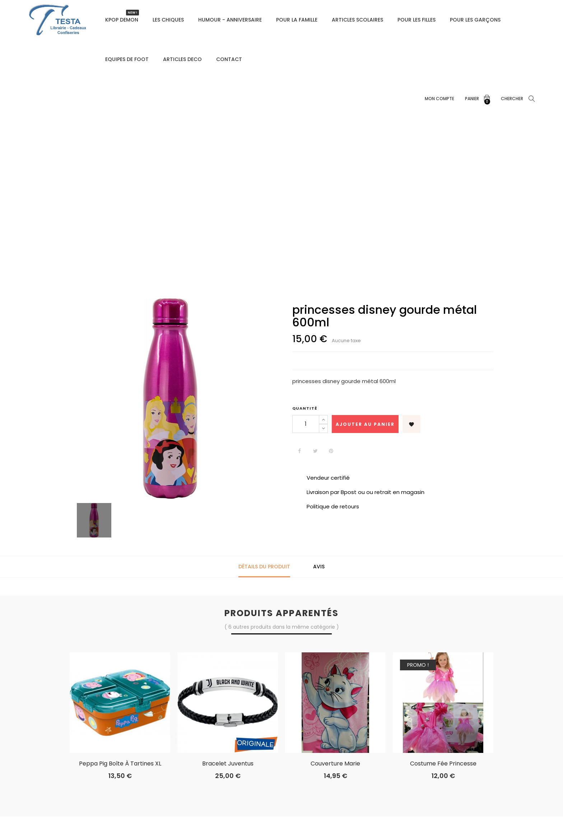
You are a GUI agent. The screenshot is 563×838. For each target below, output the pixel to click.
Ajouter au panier (365, 424)
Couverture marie (335, 763)
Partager (299, 451)
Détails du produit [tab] (264, 566)
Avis (319, 566)
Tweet (315, 451)
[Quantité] (305, 424)
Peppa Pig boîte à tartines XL (120, 763)
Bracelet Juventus (227, 763)
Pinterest (331, 451)
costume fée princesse (443, 763)
